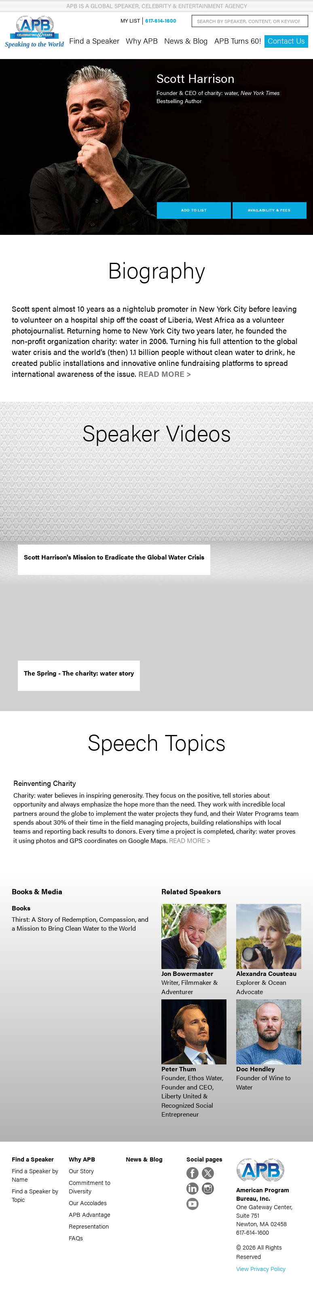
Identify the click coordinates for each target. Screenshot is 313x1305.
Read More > (164, 373)
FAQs (76, 1237)
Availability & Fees (269, 210)
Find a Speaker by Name (35, 1174)
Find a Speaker (94, 40)
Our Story (81, 1170)
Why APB (142, 40)
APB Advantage (89, 1214)
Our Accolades (88, 1202)
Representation (89, 1226)
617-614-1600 (160, 20)
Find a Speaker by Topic (35, 1195)
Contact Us (286, 40)
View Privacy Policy (261, 1268)
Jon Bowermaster (187, 973)
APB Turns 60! (237, 40)
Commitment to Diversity (89, 1186)
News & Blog (186, 40)
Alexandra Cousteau (266, 973)
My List (130, 20)
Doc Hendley (255, 1068)
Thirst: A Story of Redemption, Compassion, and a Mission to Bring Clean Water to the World (80, 923)
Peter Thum (178, 1068)
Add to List (194, 210)
